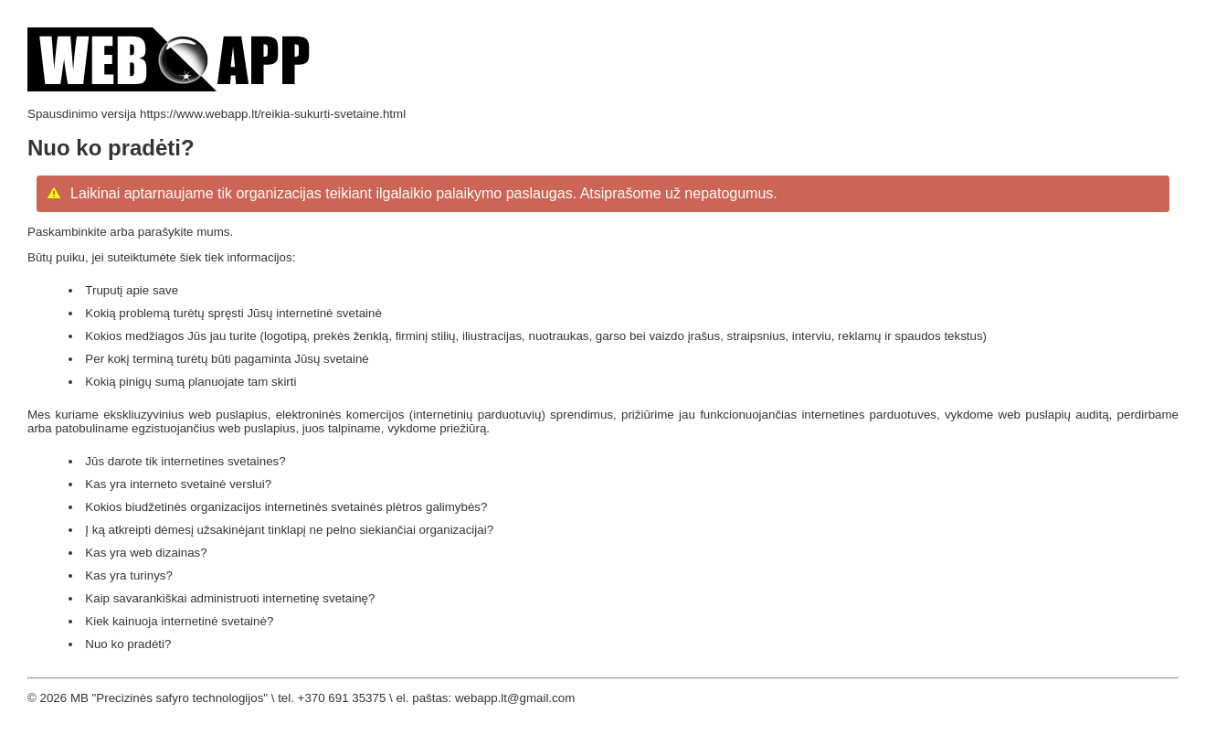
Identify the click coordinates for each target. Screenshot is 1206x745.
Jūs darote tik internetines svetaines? (185, 461)
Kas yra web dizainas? (145, 552)
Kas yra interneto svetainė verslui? (178, 484)
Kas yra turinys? (129, 575)
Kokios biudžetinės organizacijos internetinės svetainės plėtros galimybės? (286, 507)
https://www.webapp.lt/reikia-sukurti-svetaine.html (273, 114)
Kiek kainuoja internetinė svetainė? (179, 621)
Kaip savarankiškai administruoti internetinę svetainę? (230, 598)
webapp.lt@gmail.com (515, 698)
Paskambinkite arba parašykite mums (128, 232)
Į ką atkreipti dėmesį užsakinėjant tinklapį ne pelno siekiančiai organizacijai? (289, 530)
